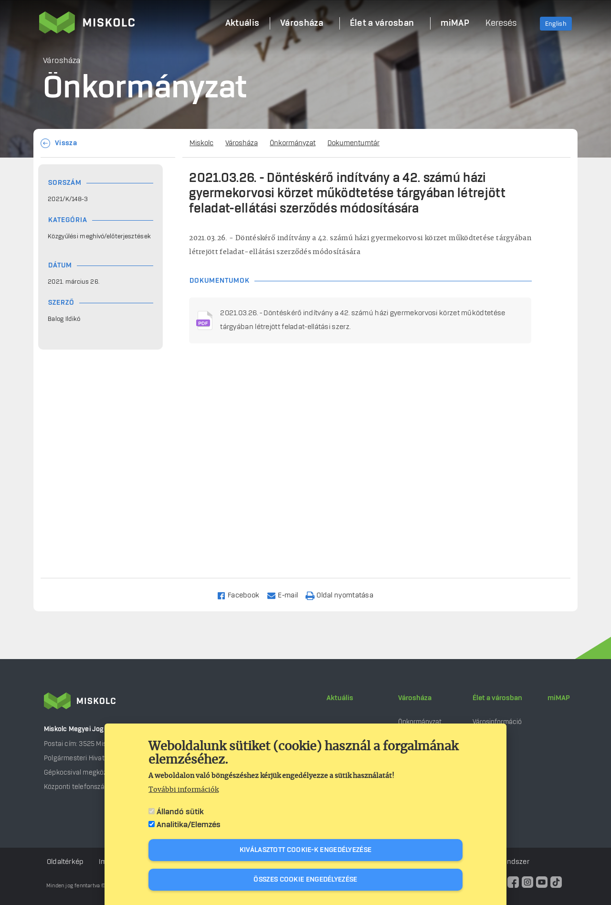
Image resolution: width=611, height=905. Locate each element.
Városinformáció (497, 721)
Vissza (66, 143)
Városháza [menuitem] (301, 23)
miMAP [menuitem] (455, 23)
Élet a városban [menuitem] (382, 23)
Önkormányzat (293, 143)
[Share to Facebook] (242, 595)
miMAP (559, 698)
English (556, 24)
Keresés (500, 23)
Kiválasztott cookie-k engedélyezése (306, 850)
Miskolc (201, 143)
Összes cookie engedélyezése (305, 880)
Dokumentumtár (353, 143)
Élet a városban (497, 698)
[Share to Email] (286, 595)
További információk (183, 790)
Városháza (241, 143)
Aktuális (340, 698)
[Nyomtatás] (343, 595)
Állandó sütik (180, 812)
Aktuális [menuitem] (242, 23)
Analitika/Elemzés (189, 824)
